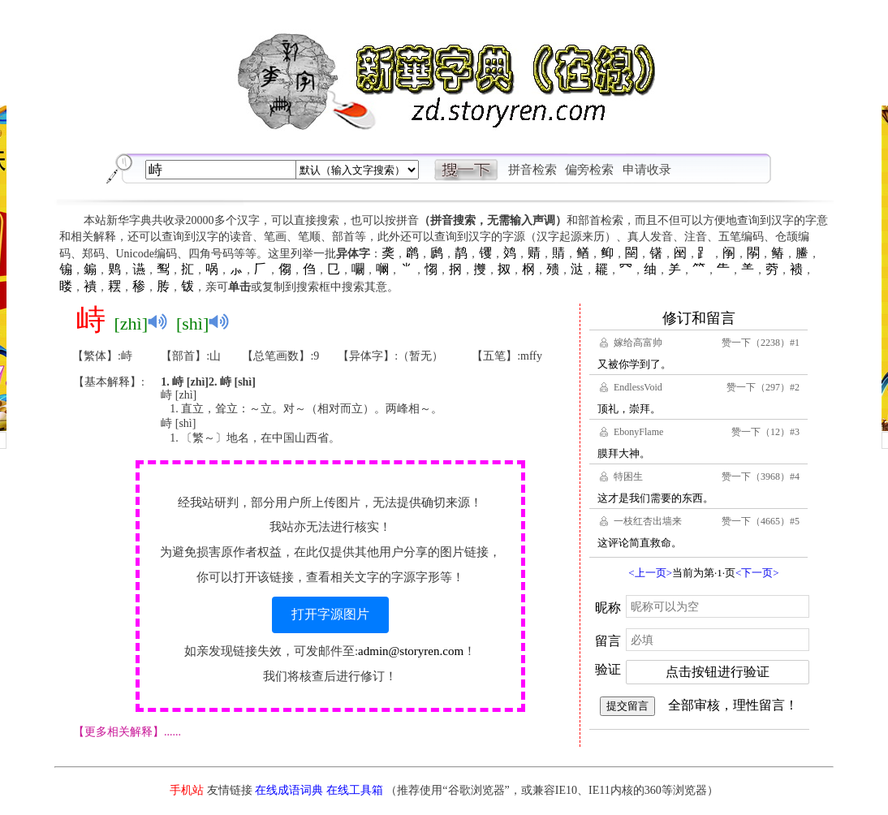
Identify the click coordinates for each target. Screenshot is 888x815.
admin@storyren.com (410, 651)
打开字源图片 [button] (330, 614)
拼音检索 (532, 169)
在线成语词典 (289, 790)
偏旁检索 (589, 169)
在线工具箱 (354, 790)
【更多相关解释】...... (127, 732)
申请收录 (647, 169)
